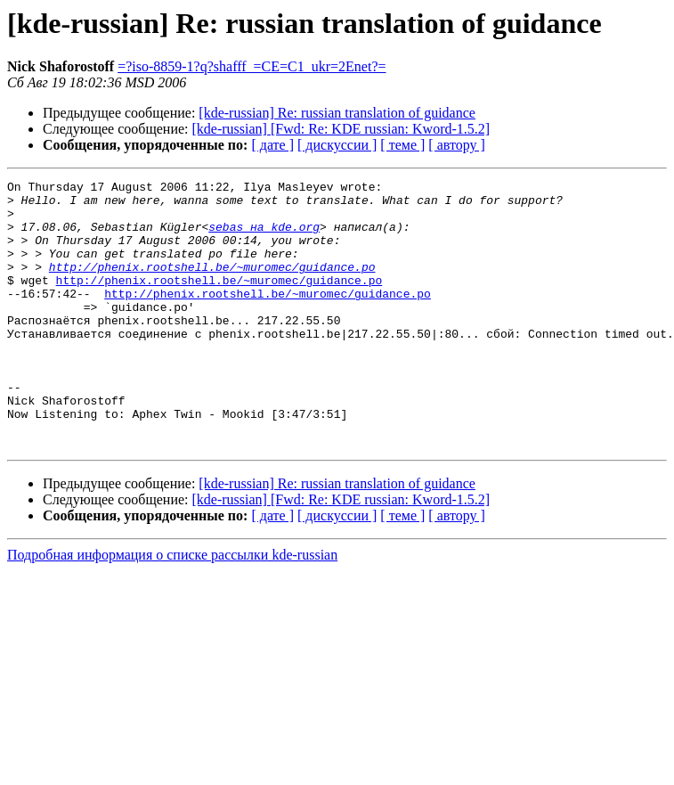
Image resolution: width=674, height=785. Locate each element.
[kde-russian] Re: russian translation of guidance (337, 112)
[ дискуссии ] (337, 144)
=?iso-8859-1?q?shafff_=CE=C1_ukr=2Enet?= (252, 66)
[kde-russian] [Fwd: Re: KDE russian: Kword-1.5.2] (341, 128)
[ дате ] (272, 144)
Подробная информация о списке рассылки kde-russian (172, 608)
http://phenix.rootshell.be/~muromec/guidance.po (212, 285)
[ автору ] (456, 144)
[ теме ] (402, 144)
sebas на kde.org (264, 237)
